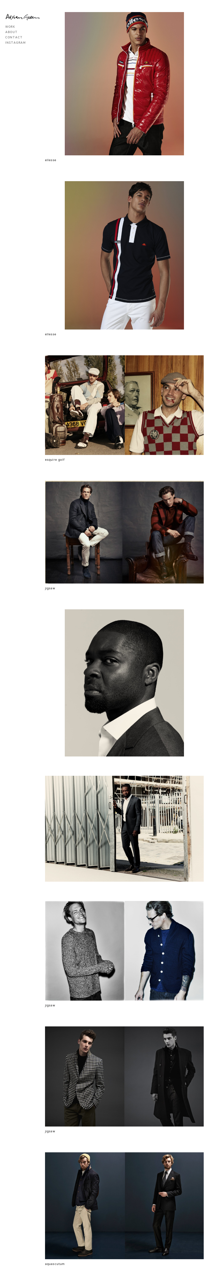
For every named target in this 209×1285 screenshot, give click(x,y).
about (11, 32)
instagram (15, 42)
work (10, 27)
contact (14, 37)
